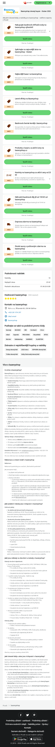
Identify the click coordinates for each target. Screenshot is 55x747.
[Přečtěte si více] (49, 31)
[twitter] (27, 714)
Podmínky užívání (39, 720)
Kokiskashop (18, 339)
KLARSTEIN (39, 339)
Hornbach (33, 330)
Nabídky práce (34, 724)
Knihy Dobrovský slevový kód (30, 354)
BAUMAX (17, 330)
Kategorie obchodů (36, 731)
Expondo (16, 335)
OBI (25, 330)
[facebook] (20, 714)
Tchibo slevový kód (12, 354)
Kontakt (27, 728)
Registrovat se (41, 3)
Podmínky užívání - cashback (18, 720)
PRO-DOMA (26, 335)
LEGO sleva (24, 350)
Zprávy (45, 724)
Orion (42, 330)
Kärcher (8, 339)
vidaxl (8, 335)
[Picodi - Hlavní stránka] (27, 2)
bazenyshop (12, 320)
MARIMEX (29, 339)
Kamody (8, 330)
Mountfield (36, 335)
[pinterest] (34, 714)
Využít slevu (27, 39)
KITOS (46, 335)
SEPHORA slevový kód (39, 350)
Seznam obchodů (18, 731)
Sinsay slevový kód (12, 350)
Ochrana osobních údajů (15, 724)
